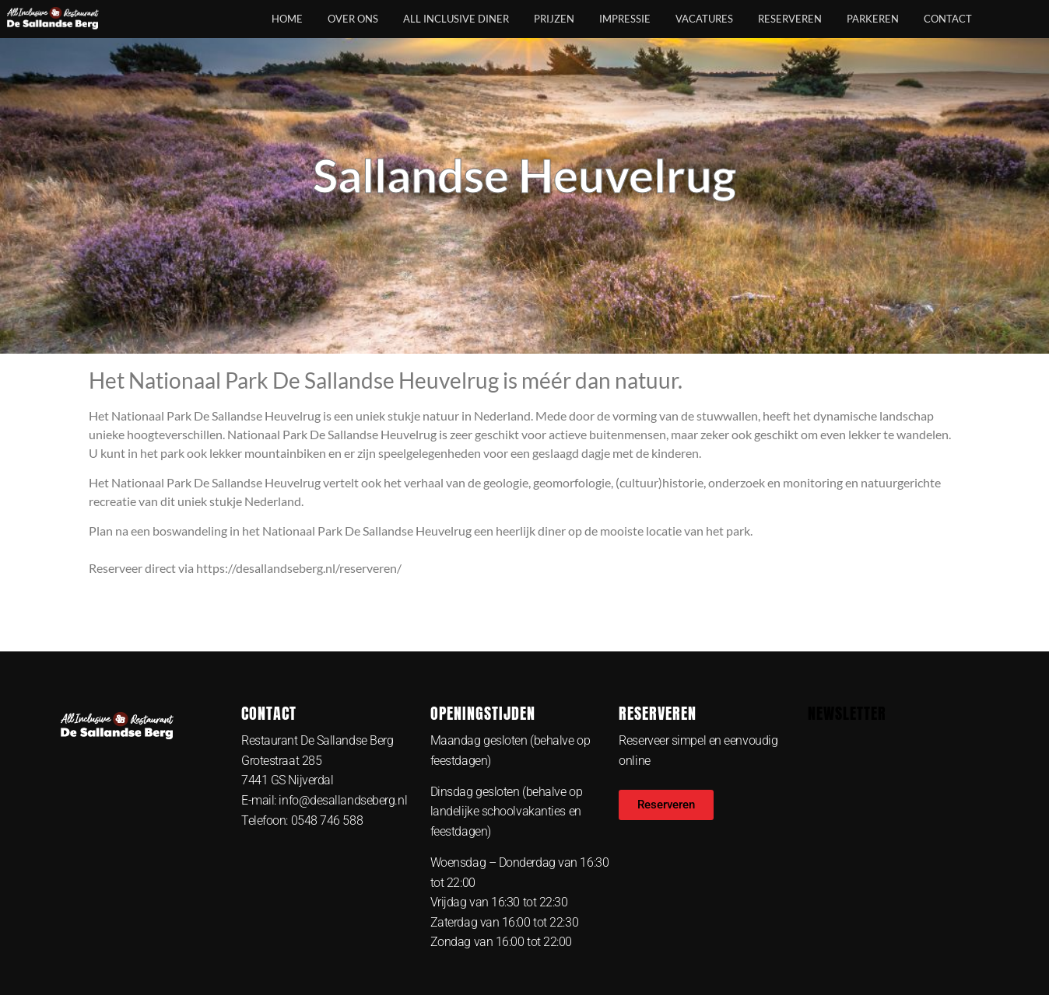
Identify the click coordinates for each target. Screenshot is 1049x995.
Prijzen (554, 18)
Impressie (625, 18)
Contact (948, 18)
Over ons (353, 18)
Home (287, 18)
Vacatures (704, 18)
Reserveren (790, 18)
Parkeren (873, 18)
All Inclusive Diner (456, 18)
